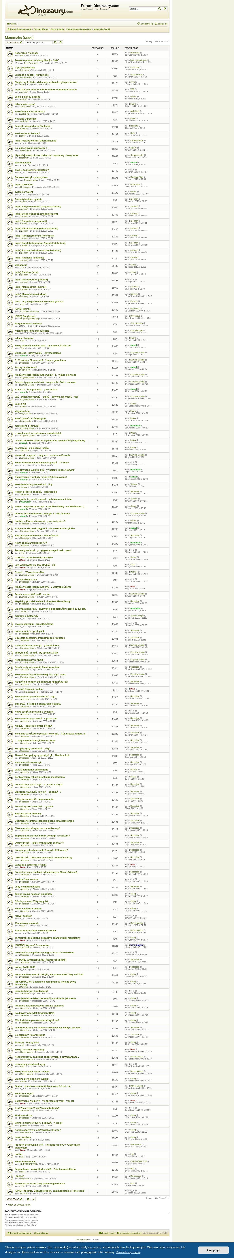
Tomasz (23, 487)
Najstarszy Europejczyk (28, 762)
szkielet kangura (24, 338)
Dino (22, 560)
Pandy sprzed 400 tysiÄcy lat (32, 594)
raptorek (24, 158)
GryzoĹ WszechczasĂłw (29, 572)
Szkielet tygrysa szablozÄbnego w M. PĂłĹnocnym (45, 382)
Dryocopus (25, 187)
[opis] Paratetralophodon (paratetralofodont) (40, 243)
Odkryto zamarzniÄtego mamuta (34, 799)
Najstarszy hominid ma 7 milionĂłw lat (36, 535)
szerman (24, 92)
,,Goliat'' (19, 1176)
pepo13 (23, 1125)
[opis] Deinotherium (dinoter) (31, 279)
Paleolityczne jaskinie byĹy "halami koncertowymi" (45, 470)
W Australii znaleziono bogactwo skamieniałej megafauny (47, 937)
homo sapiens (23, 1137)
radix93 (23, 99)
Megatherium (22, 411)
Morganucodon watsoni (28, 323)
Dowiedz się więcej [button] (128, 1252)
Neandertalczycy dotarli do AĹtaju (35, 696)
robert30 (24, 128)
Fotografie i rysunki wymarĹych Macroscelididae (43, 499)
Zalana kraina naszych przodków (33, 894)
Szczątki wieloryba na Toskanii (32, 126)
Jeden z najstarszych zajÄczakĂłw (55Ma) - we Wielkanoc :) (49, 506)
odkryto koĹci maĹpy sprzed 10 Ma (36, 652)
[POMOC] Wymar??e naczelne (32, 945)
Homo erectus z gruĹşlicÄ (30, 631)
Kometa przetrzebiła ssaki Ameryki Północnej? (41, 850)
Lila (21, 1157)
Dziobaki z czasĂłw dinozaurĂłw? (34, 557)
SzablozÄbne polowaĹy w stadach (36, 389)
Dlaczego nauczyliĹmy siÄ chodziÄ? (38, 791)
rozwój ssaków (23, 916)
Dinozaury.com (82, 1240)
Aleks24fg (24, 114)
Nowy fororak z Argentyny (29, 1049)
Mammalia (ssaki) (19, 37)
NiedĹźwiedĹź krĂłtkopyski (30, 418)
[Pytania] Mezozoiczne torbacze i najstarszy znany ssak (46, 155)
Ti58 (132, 89)
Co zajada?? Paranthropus (30, 1035)
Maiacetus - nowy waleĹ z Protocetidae (38, 353)
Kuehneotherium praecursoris (32, 330)
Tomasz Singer (137, 616)
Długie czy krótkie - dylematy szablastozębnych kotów (46, 82)
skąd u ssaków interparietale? (32, 170)
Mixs (22, 1172)
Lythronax (24, 70)
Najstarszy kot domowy (28, 813)
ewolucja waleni (24, 191)
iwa (21, 55)
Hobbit (18, 1154)
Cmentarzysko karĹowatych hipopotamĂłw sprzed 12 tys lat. (50, 608)
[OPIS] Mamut (22, 308)
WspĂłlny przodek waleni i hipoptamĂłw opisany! (43, 601)
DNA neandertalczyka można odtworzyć (37, 828)
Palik (132, 433)
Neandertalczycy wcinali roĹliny (33, 484)
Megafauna (21, 265)
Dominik (134, 769)
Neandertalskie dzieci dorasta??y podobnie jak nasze (45, 998)
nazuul (133, 162)
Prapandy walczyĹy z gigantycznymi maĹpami (43, 550)
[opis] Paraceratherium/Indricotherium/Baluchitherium (46, 89)
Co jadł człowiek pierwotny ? (31, 148)
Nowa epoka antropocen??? (31, 542)
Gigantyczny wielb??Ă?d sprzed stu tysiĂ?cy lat (44, 1101)
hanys (133, 104)
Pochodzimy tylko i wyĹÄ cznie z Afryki (39, 784)
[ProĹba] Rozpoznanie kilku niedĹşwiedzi (39, 301)
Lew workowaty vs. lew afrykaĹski (35, 565)
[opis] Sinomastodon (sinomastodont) (36, 228)
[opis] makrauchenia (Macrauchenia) (35, 140)
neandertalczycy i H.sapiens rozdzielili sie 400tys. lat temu (48, 1027)
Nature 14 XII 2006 (25, 967)
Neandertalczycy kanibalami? (31, 991)
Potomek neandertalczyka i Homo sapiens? (39, 1005)
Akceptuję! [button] (213, 1250)
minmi (133, 272)
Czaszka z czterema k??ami (30, 864)
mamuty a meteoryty (26, 616)
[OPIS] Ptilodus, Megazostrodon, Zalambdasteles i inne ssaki (49, 1190)
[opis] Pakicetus (24, 184)
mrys (22, 85)
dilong (133, 447)
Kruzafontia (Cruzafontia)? (30, 111)
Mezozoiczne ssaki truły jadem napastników (40, 1183)
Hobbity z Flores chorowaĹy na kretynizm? (40, 521)
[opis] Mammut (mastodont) (30, 294)
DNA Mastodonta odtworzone (31, 769)
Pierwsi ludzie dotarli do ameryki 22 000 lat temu (42, 513)
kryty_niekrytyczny (138, 60)
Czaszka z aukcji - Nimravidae (32, 74)
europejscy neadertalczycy (30, 1064)
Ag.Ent (133, 148)
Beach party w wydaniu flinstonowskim (37, 667)
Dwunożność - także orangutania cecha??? (39, 842)
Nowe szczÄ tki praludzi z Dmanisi (34, 711)
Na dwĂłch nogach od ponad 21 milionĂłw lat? (41, 681)
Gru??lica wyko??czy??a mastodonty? (37, 1108)
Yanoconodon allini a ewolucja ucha (35, 930)
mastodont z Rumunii (27, 425)
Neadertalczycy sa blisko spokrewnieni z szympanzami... (47, 1056)
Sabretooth (25, 370)
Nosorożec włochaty (26, 53)
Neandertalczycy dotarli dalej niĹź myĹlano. (40, 674)
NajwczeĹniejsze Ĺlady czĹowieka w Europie (42, 455)
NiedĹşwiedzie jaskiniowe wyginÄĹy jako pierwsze (45, 374)
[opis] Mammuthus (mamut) (30, 287)
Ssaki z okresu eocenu (27, 96)
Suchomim (25, 106)
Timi (22, 267)
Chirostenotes (136, 323)
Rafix (22, 136)
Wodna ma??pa (24, 1115)
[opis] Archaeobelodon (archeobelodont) (38, 250)
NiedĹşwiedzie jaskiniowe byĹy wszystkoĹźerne (43, 586)
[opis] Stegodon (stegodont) (31, 221)
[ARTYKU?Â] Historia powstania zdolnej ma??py (43, 857)
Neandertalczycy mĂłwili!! (29, 659)
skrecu (133, 96)
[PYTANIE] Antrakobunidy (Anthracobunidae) (40, 959)
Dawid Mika (25, 150)
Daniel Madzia (136, 923)
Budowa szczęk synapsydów (31, 177)
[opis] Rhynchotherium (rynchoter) (34, 235)
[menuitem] (160, 24)
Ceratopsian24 (137, 140)
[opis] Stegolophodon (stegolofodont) (36, 213)
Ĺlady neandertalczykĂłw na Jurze (35, 740)
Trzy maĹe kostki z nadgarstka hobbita (38, 703)
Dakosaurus (25, 1132)
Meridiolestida (23, 162)
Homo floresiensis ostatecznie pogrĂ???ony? (42, 462)
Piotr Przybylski (31, 63)
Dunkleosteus (26, 77)
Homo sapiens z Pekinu (28, 908)
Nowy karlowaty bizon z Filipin (32, 1071)
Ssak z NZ (20, 404)
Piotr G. (133, 572)
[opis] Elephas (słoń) (26, 272)
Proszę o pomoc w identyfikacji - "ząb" (37, 60)
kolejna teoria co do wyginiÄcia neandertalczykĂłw (45, 528)
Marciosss (134, 53)
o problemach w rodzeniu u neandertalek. (38, 433)
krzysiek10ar (26, 414)
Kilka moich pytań (25, 104)
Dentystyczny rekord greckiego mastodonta (40, 777)
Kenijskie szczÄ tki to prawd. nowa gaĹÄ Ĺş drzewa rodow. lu (50, 733)
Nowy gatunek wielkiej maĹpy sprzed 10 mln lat (43, 345)
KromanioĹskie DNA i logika (32, 448)
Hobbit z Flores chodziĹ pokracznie (36, 491)
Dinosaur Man (30, 180)
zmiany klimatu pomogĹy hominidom (37, 645)
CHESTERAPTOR (28, 1164)
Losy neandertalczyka (27, 886)
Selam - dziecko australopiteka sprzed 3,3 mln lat (43, 1086)
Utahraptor (135, 425)
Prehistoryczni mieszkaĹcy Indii (34, 806)
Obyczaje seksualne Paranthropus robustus (40, 637)
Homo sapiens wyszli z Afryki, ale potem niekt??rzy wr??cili (49, 974)
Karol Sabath (136, 945)
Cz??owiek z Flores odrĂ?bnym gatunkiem (40, 360)
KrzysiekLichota (137, 352)
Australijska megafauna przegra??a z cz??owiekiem (44, 952)
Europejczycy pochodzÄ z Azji (32, 748)
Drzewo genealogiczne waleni (31, 1078)
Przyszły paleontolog (29, 311)
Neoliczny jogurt (24, 1093)
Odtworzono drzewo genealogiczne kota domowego (44, 820)
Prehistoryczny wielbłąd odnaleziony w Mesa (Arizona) (46, 872)
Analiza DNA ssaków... (27, 879)
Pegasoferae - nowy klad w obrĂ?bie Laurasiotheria (45, 1169)
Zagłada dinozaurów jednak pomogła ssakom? (42, 835)
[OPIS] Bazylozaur (25, 316)
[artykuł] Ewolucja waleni (29, 689)
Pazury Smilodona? (26, 367)
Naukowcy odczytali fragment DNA (34, 1013)
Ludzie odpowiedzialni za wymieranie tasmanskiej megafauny (50, 440)
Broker (133, 777)
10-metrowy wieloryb (26, 923)
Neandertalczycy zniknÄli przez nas (36, 718)
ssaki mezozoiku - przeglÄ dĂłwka (34, 624)
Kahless (133, 294)
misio (22, 304)
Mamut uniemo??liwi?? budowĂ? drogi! (38, 1122)
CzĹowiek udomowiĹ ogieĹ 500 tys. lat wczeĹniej (46, 396)
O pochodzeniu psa (26, 579)
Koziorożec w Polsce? (27, 133)
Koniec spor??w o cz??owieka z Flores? (38, 1130)
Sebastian (24, 363)
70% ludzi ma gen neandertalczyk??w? (37, 1020)
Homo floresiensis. (25, 1161)
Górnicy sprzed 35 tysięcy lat (31, 901)
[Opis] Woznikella (25, 67)
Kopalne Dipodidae (25, 118)
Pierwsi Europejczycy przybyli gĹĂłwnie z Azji (42, 755)
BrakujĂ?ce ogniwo (27, 1042)
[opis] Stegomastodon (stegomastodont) (38, 206)
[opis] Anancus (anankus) (29, 257)
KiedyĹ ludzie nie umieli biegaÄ (34, 725)
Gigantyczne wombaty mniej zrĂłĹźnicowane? (41, 477)
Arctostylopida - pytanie (28, 199)
